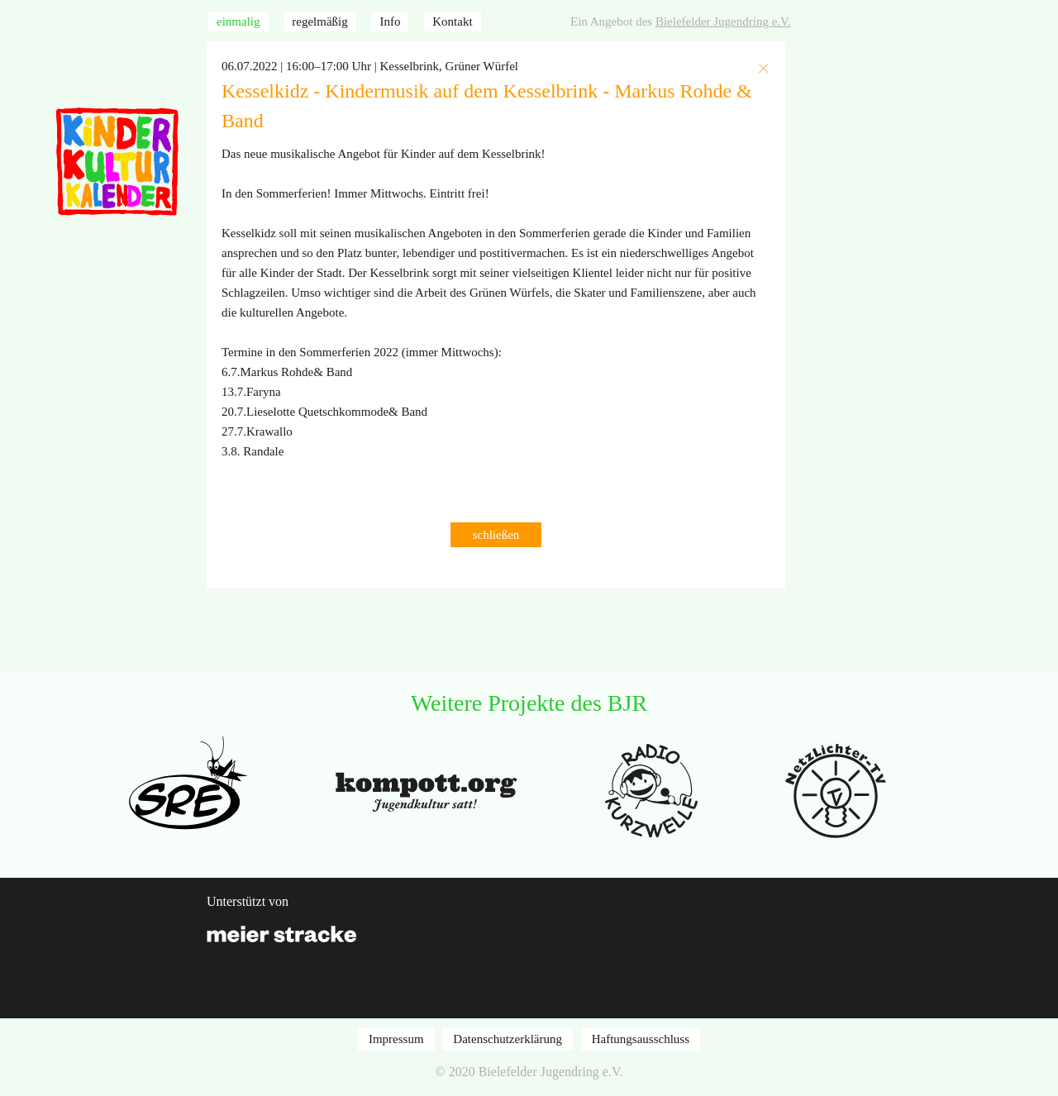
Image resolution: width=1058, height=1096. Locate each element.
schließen (496, 534)
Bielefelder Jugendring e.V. (723, 21)
